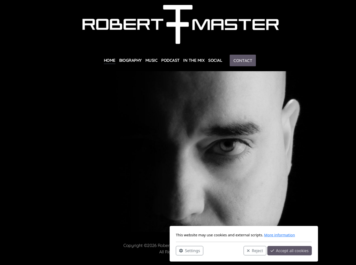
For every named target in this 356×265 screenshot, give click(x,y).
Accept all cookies (224, 250)
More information (213, 234)
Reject (189, 250)
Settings (123, 250)
